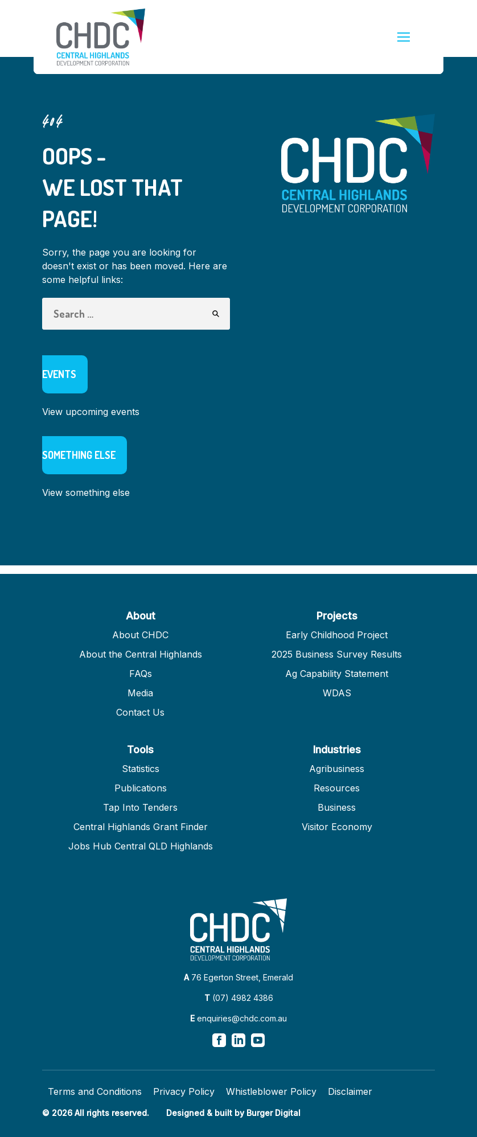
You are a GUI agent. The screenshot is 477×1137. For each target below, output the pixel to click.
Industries (337, 750)
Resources (337, 788)
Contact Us (140, 712)
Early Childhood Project (337, 635)
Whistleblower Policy (271, 1091)
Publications (140, 788)
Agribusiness (336, 768)
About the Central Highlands (140, 654)
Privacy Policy (184, 1091)
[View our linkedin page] (238, 1040)
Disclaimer (350, 1091)
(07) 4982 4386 (242, 998)
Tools (140, 750)
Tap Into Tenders (140, 807)
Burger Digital (273, 1113)
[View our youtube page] (258, 1040)
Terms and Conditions (95, 1091)
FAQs (140, 673)
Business (337, 807)
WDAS (337, 693)
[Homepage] (100, 37)
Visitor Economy (337, 826)
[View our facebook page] (219, 1040)
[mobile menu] (403, 37)
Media (140, 693)
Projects (336, 616)
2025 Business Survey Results (337, 654)
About (140, 616)
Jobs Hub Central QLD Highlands (140, 846)
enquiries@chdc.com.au (242, 1018)
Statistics (140, 768)
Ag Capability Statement (336, 673)
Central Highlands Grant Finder (140, 826)
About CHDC (140, 635)
